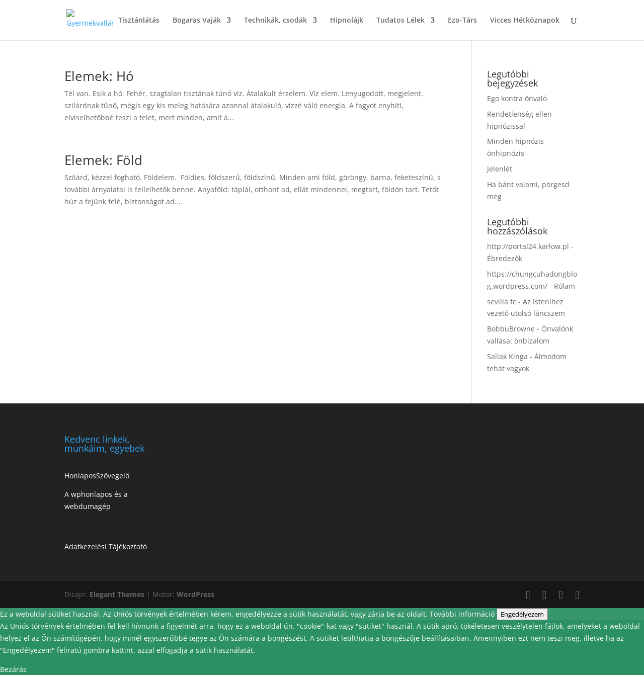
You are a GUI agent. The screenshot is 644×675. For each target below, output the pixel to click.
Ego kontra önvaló (517, 98)
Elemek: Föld (103, 160)
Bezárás (13, 669)
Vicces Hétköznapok (524, 21)
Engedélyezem (522, 614)
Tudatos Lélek (400, 21)
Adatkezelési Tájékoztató (105, 546)
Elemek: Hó (99, 76)
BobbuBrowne (511, 328)
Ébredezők (504, 258)
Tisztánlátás (138, 21)
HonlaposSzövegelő (96, 475)
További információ (463, 614)
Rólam (564, 286)
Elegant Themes (117, 594)
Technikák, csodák (275, 21)
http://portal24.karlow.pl (528, 246)
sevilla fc (501, 301)
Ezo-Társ (462, 21)
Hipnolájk (346, 21)
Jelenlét (499, 169)
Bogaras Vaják (197, 21)
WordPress (195, 594)
